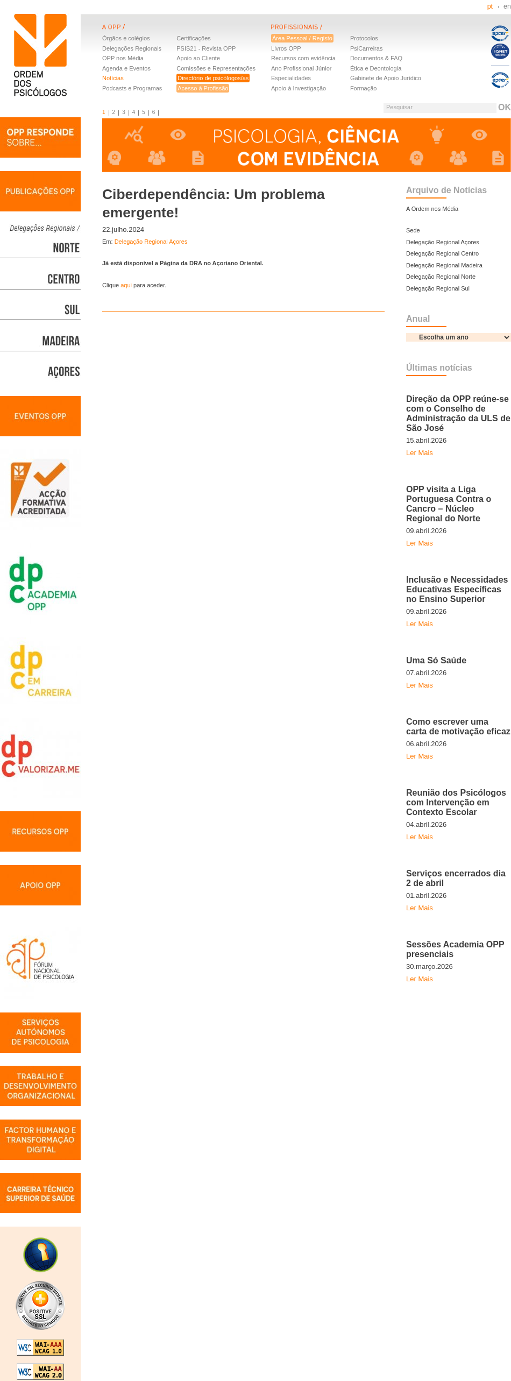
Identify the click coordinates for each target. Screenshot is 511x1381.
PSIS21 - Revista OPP (206, 48)
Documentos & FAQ (376, 58)
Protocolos (364, 38)
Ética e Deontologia (375, 68)
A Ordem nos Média (432, 209)
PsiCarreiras (366, 48)
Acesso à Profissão (203, 88)
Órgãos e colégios (126, 38)
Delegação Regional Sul (438, 288)
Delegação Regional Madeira (444, 265)
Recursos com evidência (303, 58)
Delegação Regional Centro (442, 253)
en (507, 6)
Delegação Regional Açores (151, 241)
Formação (363, 88)
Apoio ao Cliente (198, 58)
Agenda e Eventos (126, 68)
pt (490, 6)
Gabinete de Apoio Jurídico (385, 78)
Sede (413, 230)
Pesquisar (399, 107)
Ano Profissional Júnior (301, 68)
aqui (126, 285)
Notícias (113, 78)
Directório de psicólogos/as (213, 78)
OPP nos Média (123, 58)
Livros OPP (286, 48)
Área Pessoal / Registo (302, 38)
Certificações (193, 38)
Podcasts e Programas (132, 88)
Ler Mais (419, 453)
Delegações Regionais (131, 48)
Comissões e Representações (216, 68)
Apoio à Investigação (298, 88)
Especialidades (291, 78)
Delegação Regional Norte (440, 276)
